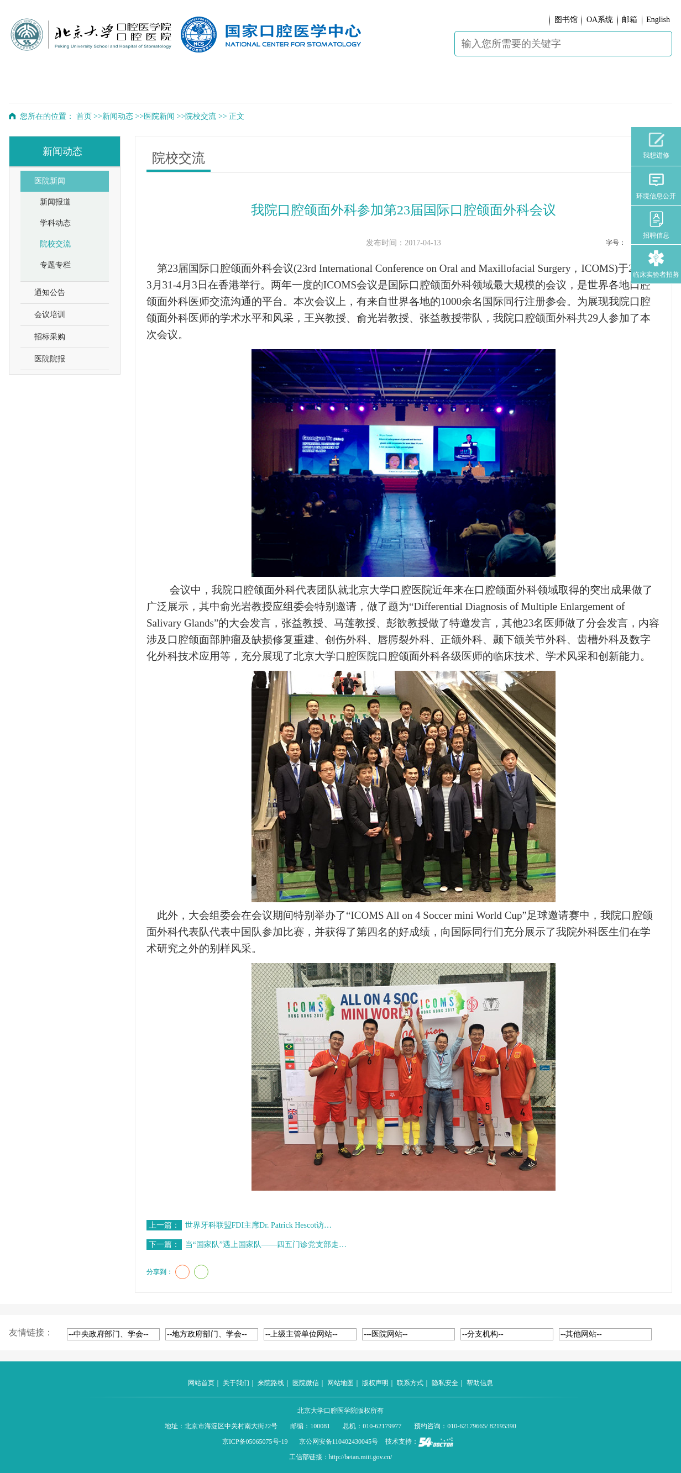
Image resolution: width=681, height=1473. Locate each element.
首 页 (39, 86)
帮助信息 (480, 1383)
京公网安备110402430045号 (339, 1441)
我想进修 (656, 146)
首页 (84, 116)
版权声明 (375, 1383)
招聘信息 (656, 225)
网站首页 (201, 1383)
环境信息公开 (656, 186)
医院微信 (305, 1383)
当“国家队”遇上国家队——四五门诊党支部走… (266, 1244)
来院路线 (271, 1383)
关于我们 (236, 1383)
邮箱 (629, 19)
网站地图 (340, 1383)
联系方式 (410, 1383)
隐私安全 (445, 1383)
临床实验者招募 (656, 264)
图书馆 (566, 19)
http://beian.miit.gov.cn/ (360, 1457)
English (658, 19)
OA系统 (599, 19)
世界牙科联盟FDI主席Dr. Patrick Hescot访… (258, 1225)
